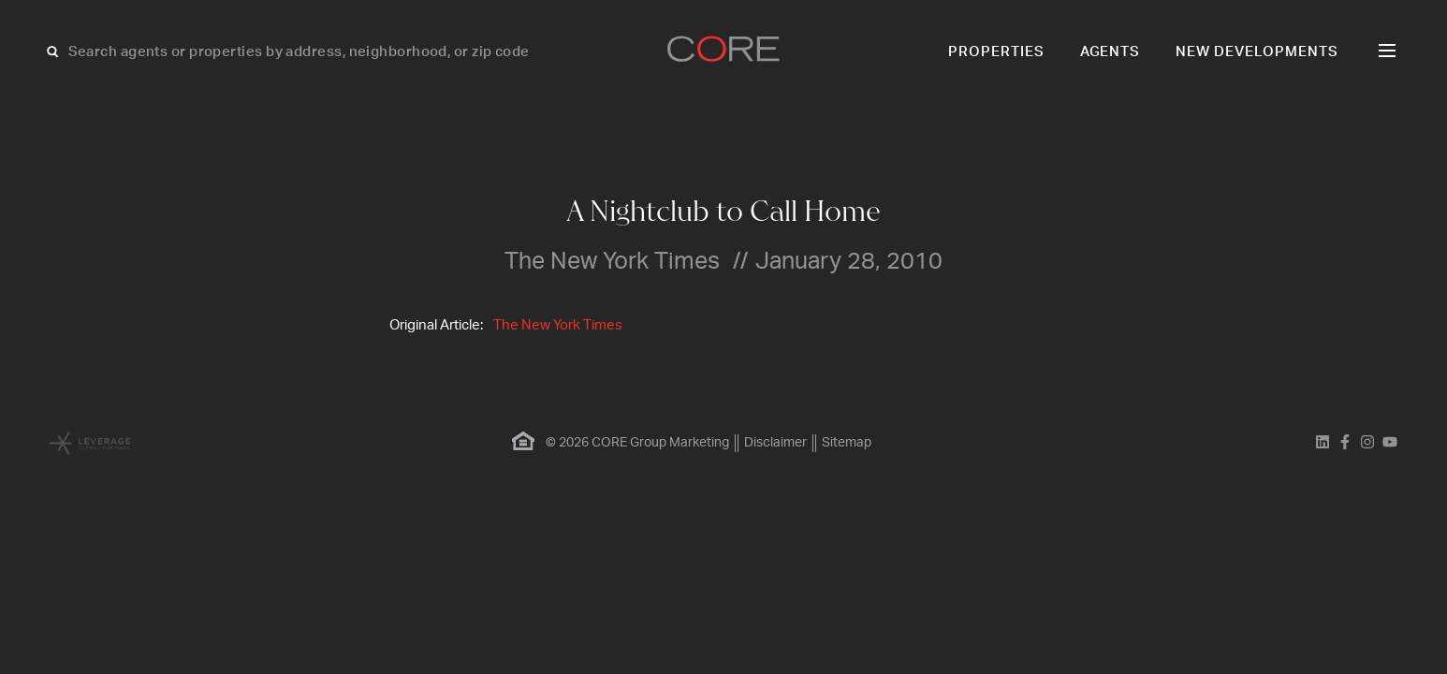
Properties (996, 52)
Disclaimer (775, 442)
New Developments (1257, 52)
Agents (1110, 52)
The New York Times (557, 325)
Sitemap (846, 442)
